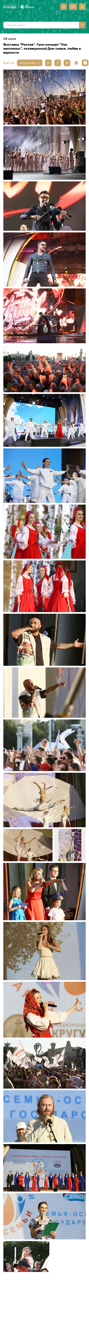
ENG (72, 6)
